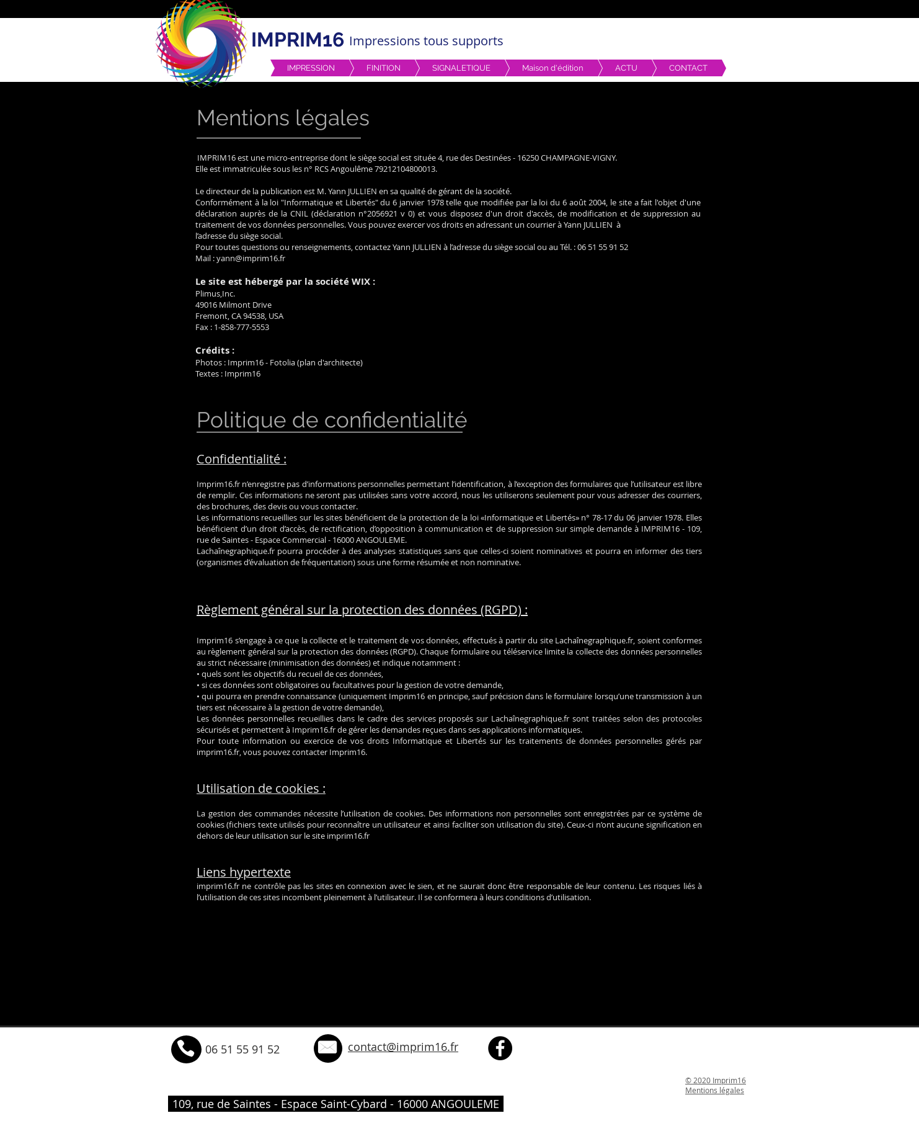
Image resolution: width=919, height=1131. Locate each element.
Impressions (386, 40)
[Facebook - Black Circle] (500, 1048)
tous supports (464, 40)
